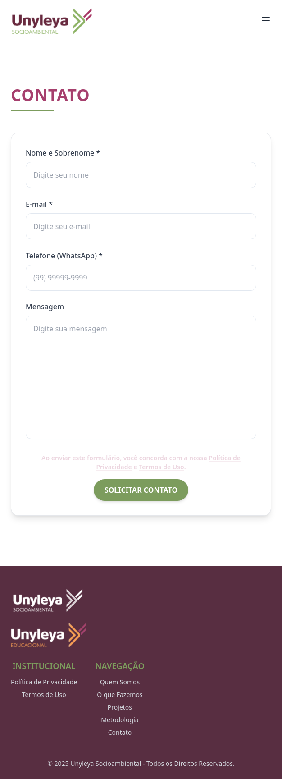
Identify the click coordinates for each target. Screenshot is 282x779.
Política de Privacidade (44, 682)
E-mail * (39, 204)
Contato (120, 732)
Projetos (120, 707)
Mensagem (45, 306)
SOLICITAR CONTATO (141, 490)
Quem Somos (120, 682)
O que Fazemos (119, 694)
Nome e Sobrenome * (63, 153)
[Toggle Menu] (265, 20)
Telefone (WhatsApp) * (64, 256)
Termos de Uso (44, 694)
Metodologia (119, 719)
